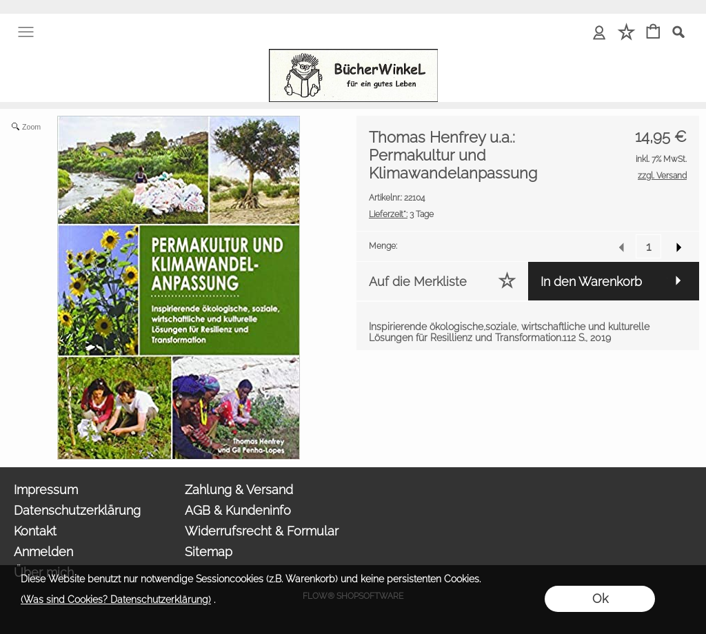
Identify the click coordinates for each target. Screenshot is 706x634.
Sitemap (208, 551)
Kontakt (35, 531)
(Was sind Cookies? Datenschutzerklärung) (116, 599)
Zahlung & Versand (239, 489)
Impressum (46, 489)
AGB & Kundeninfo (238, 510)
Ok (600, 598)
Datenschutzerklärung (77, 510)
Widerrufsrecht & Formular (262, 531)
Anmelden (43, 551)
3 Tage (401, 214)
